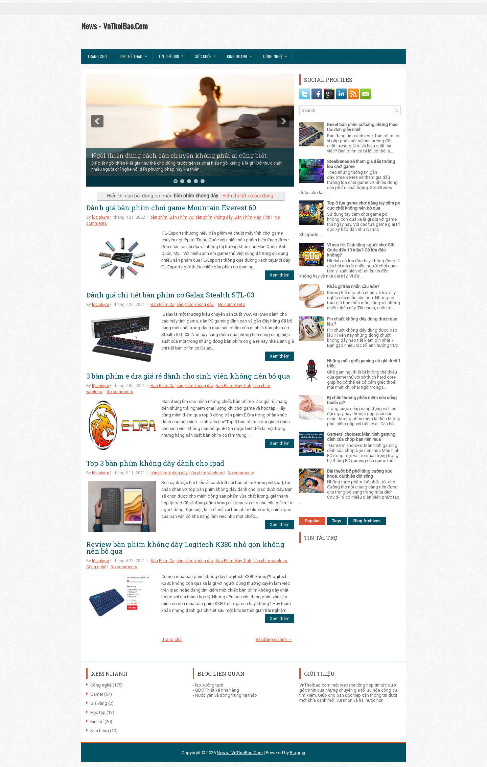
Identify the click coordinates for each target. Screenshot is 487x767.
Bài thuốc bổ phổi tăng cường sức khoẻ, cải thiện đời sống (359, 474)
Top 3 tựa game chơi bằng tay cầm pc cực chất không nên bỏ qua (363, 205)
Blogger (297, 752)
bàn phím (158, 217)
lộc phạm (100, 217)
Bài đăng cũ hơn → (274, 639)
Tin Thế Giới (173, 54)
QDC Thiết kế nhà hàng (217, 690)
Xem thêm (279, 275)
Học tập (98, 712)
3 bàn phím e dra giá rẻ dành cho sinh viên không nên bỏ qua (188, 376)
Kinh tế (96, 721)
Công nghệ (96, 567)
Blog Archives (366, 521)
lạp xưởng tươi (209, 685)
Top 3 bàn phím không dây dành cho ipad (155, 463)
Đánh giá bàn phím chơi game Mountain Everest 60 (171, 207)
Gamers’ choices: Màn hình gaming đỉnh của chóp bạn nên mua (361, 437)
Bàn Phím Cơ (181, 217)
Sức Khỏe (207, 54)
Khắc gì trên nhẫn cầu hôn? (353, 286)
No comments (231, 304)
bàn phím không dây (213, 217)
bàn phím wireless (206, 473)
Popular (312, 521)
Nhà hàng (99, 730)
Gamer (96, 694)
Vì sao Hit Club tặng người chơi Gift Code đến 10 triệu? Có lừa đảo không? (361, 250)
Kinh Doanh (241, 54)
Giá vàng (98, 703)
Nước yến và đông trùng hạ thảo (226, 695)
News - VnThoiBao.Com (114, 26)
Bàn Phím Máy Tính (252, 217)
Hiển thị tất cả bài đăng (248, 195)
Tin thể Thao (135, 54)
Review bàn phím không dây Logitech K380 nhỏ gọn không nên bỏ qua (185, 547)
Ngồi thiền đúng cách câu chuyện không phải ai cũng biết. (179, 155)
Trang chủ (97, 56)
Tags (336, 521)
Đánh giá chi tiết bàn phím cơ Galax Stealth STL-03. (171, 294)
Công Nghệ (277, 54)
